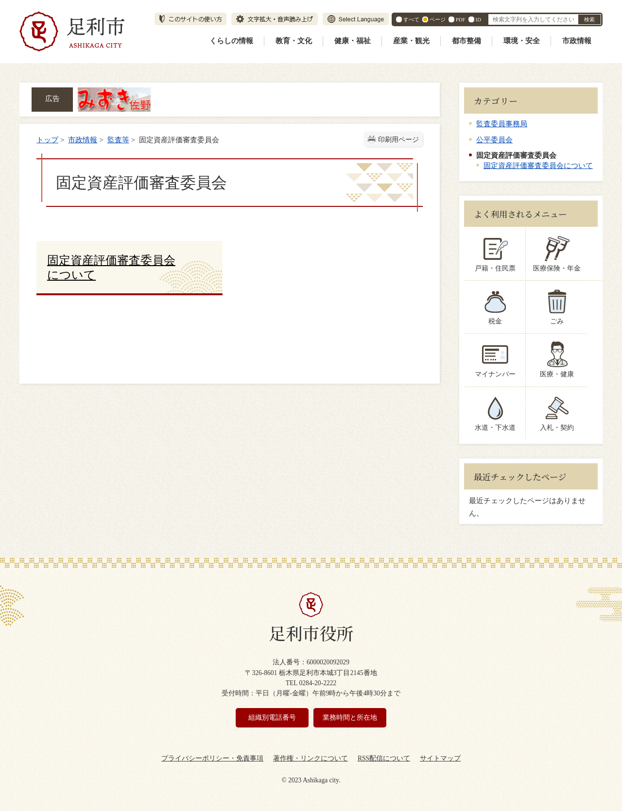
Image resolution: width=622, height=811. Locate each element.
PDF (461, 19)
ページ (438, 19)
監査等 (118, 139)
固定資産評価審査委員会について (538, 165)
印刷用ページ (398, 139)
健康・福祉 (352, 41)
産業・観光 (411, 41)
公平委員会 (494, 139)
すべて (411, 19)
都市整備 (466, 41)
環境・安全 (521, 41)
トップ (47, 139)
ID (478, 19)
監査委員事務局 (501, 123)
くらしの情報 (231, 41)
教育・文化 (294, 41)
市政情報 (576, 41)
